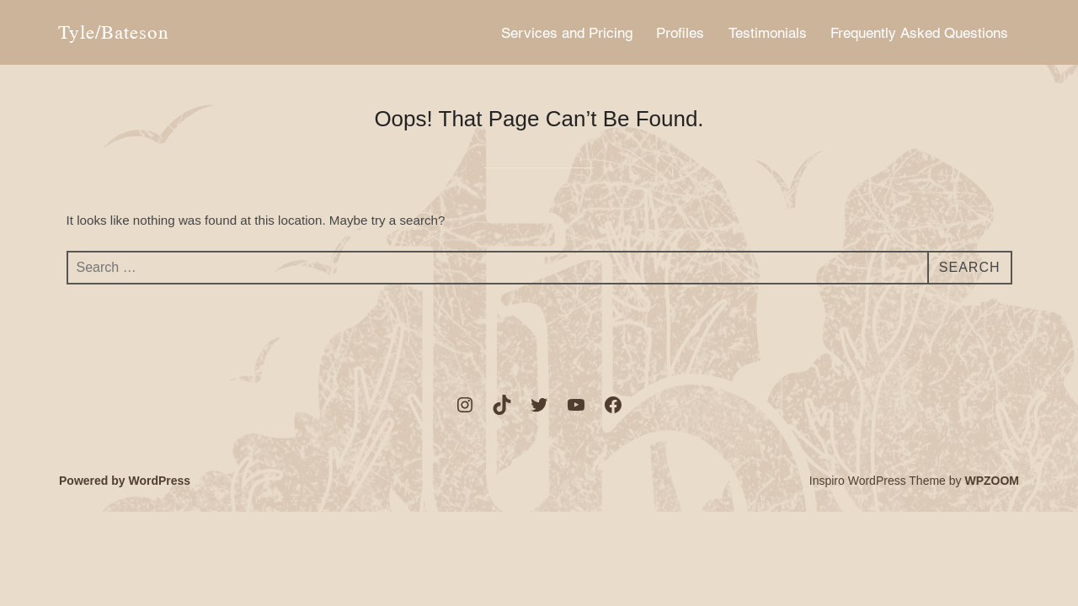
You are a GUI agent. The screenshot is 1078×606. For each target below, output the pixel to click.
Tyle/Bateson (113, 32)
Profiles (680, 32)
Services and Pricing (566, 32)
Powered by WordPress (124, 480)
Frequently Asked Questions (919, 32)
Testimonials (767, 32)
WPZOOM (991, 480)
